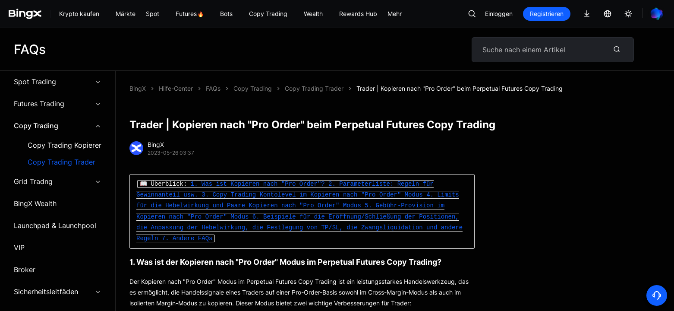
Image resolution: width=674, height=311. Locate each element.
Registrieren (547, 13)
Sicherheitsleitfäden (57, 291)
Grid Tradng (57, 181)
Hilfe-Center (176, 88)
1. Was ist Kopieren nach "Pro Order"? (258, 184)
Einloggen (499, 13)
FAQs (213, 88)
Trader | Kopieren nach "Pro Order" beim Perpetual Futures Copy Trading (459, 88)
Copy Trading (57, 125)
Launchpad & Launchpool (55, 225)
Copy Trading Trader (61, 162)
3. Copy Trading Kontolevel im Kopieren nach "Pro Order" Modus (312, 195)
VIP (19, 247)
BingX (137, 88)
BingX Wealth (35, 203)
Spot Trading (57, 81)
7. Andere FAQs (187, 239)
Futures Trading (57, 103)
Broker (24, 269)
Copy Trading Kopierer (64, 145)
